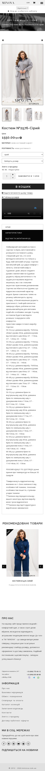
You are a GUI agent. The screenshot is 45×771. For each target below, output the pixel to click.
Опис (8, 227)
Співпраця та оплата (12, 700)
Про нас (6, 688)
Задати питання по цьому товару (17, 193)
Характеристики (13, 233)
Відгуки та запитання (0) (17, 238)
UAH (28, 3)
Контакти (7, 712)
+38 (34, 671)
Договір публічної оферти (15, 720)
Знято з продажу (10, 716)
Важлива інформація (12, 692)
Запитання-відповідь (12, 708)
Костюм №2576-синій (22, 581)
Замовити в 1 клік (28, 176)
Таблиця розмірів (10, 197)
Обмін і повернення (12, 696)
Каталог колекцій (11, 704)
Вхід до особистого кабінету (22, 11)
